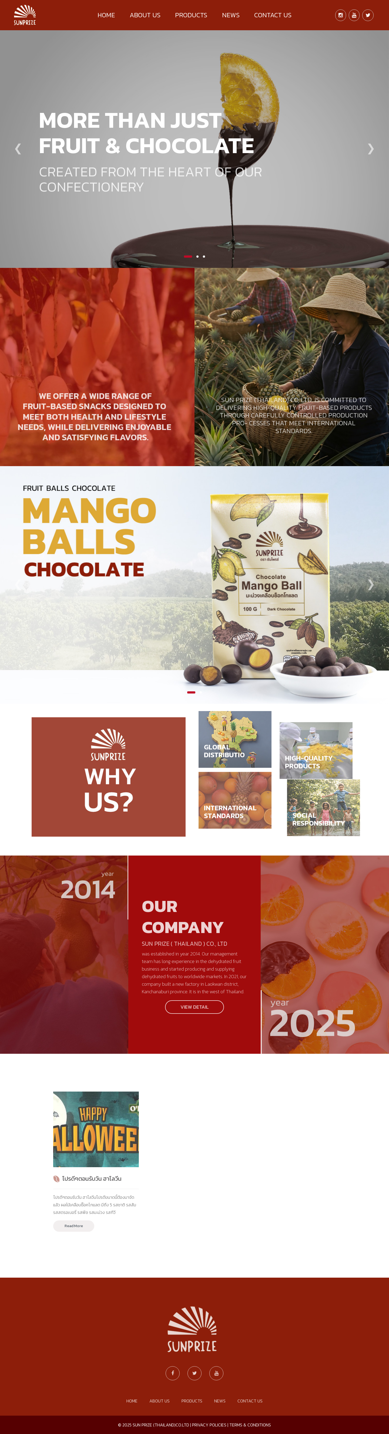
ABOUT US (145, 15)
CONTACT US (272, 15)
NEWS (231, 15)
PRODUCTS (191, 15)
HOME (106, 15)
